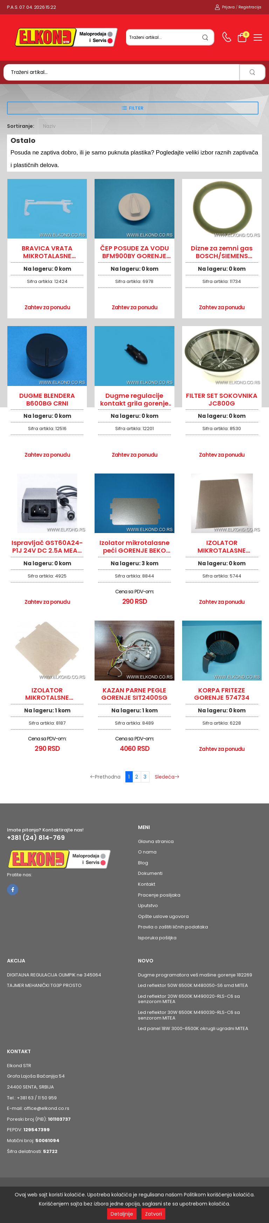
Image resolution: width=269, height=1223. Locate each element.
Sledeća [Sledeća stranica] (167, 776)
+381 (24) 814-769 (36, 838)
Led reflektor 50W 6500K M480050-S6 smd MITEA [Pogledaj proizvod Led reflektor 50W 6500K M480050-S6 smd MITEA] (193, 985)
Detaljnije (122, 1213)
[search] (205, 37)
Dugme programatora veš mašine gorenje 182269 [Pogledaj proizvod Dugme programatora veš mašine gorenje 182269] (195, 975)
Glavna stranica (156, 841)
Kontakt (146, 884)
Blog (143, 862)
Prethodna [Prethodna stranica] (105, 776)
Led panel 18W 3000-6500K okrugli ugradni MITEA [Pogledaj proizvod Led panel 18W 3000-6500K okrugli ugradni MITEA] (193, 1028)
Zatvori (153, 1213)
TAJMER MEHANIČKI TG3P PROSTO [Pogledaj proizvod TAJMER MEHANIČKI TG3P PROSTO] (44, 985)
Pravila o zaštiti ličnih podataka (173, 927)
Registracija (250, 7)
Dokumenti (150, 873)
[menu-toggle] (258, 37)
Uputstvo (148, 905)
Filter (136, 108)
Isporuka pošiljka (157, 937)
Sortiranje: (20, 126)
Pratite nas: (19, 874)
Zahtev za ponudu (47, 307)
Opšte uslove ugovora (163, 916)
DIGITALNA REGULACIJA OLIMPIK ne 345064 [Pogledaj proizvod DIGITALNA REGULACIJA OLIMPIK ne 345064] (54, 975)
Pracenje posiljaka (159, 895)
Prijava (225, 7)
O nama (147, 852)
